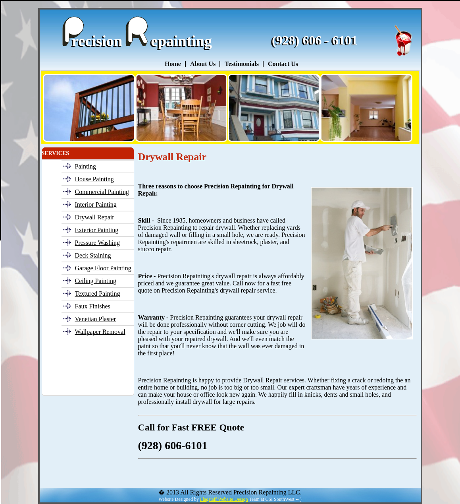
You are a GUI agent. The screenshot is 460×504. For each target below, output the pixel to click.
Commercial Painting (102, 191)
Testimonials (242, 63)
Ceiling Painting (95, 280)
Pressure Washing (97, 242)
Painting (85, 166)
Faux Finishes (92, 306)
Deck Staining (93, 255)
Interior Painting (96, 204)
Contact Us (283, 63)
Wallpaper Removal (100, 331)
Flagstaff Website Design (224, 499)
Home (173, 63)
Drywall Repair (94, 217)
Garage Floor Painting (103, 268)
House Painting (94, 179)
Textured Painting (97, 293)
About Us (203, 63)
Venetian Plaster (95, 319)
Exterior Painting (97, 230)
